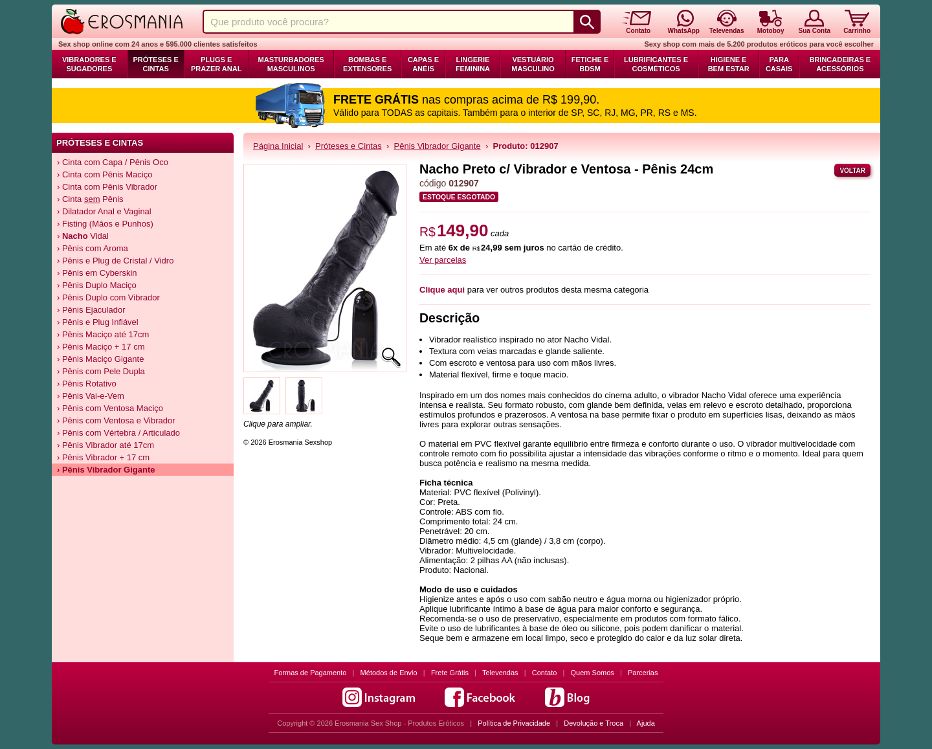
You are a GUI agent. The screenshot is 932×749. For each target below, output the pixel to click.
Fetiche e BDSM (589, 64)
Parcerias (643, 672)
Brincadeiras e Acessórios (840, 64)
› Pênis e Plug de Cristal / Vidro (115, 260)
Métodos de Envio (389, 672)
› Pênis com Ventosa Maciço (110, 408)
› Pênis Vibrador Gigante (106, 470)
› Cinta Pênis (90, 199)
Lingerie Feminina (473, 64)
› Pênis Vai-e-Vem (90, 396)
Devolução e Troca (593, 723)
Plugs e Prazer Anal (216, 64)
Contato (544, 672)
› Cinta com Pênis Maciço (104, 174)
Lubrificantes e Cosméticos (656, 64)
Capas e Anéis (423, 64)
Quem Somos (592, 672)
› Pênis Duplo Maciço (97, 285)
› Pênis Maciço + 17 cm (100, 347)
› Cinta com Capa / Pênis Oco (112, 162)
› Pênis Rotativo (86, 383)
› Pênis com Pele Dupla (101, 371)
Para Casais (779, 64)
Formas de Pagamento (310, 672)
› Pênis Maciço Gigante (100, 359)
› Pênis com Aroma (92, 248)
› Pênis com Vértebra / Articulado (118, 433)
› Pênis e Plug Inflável (98, 322)
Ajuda (646, 723)
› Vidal (83, 236)
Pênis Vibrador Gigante (437, 146)
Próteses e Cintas (156, 64)
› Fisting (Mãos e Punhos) (105, 224)
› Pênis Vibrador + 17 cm (103, 457)
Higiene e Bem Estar (728, 64)
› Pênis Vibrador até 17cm (105, 445)
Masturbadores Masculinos (291, 64)
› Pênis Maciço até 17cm (103, 334)
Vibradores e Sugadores (89, 64)
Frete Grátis (450, 672)
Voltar (852, 170)
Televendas (500, 672)
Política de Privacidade (514, 723)
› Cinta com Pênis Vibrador (107, 187)
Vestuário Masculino (533, 64)
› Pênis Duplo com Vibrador (108, 297)
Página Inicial (278, 146)
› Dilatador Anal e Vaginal (104, 211)
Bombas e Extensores (367, 64)
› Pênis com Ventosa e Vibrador (116, 420)
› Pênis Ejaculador (91, 310)
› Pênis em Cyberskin (97, 273)
